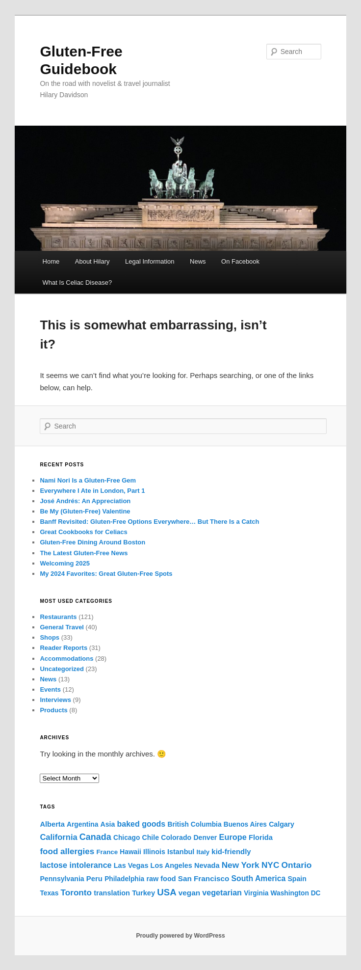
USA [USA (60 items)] (166, 892)
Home (51, 261)
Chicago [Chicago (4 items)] (126, 837)
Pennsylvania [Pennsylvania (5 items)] (62, 879)
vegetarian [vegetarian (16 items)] (222, 892)
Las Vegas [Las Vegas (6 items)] (131, 865)
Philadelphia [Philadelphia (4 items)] (124, 879)
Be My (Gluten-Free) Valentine (85, 511)
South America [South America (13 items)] (258, 878)
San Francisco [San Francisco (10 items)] (204, 878)
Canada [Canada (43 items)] (95, 837)
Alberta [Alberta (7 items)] (52, 824)
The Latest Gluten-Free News (84, 553)
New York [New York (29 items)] (240, 865)
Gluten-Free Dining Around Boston (92, 542)
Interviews (55, 699)
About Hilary (92, 261)
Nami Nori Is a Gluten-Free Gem (88, 480)
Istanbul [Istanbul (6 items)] (180, 852)
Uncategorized (62, 669)
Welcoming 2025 (65, 563)
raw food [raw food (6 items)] (161, 879)
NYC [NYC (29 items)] (270, 865)
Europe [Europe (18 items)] (232, 837)
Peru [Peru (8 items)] (94, 879)
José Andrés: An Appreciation (85, 501)
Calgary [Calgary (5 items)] (281, 824)
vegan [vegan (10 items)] (189, 893)
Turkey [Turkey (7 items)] (143, 893)
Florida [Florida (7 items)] (261, 837)
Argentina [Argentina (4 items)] (82, 824)
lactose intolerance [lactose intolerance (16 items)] (75, 865)
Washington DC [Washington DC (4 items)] (296, 893)
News (198, 261)
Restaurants (58, 616)
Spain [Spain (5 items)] (296, 879)
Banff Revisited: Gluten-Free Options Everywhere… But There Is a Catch (149, 521)
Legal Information (149, 261)
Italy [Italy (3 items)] (203, 852)
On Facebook (240, 261)
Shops (49, 637)
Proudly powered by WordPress (180, 935)
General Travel (62, 627)
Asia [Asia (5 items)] (107, 824)
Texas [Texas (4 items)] (49, 893)
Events (50, 689)
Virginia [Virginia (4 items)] (256, 893)
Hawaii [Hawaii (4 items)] (130, 852)
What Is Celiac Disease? (77, 282)
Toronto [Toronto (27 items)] (76, 892)
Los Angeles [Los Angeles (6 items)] (171, 865)
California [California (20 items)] (58, 837)
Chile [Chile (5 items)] (150, 837)
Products (53, 710)
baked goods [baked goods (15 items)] (141, 823)
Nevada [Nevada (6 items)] (206, 865)
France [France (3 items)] (107, 852)
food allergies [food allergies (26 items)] (67, 851)
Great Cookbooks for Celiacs (83, 532)
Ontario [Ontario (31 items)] (297, 865)
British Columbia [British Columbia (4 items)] (194, 824)
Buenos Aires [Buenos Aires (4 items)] (245, 824)
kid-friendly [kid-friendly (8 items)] (231, 852)
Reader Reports (63, 647)
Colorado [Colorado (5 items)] (176, 837)
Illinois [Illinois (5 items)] (154, 852)
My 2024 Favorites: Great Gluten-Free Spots (106, 573)
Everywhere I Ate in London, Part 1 (92, 490)
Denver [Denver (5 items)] (205, 837)
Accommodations (66, 658)
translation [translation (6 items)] (112, 893)
